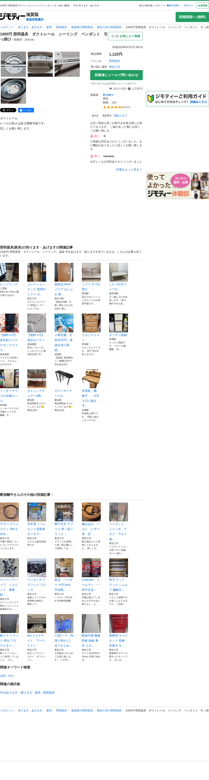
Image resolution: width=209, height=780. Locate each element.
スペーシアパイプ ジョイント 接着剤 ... (9, 577)
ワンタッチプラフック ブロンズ (36, 574)
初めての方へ (173, 5)
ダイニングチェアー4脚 (36, 383)
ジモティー (7, 27)
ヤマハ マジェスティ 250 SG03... (9, 519)
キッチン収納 (118, 325)
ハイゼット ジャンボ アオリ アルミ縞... (118, 522)
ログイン (188, 5)
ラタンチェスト (91, 328)
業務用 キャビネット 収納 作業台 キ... (118, 630)
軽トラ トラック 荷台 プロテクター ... (9, 630)
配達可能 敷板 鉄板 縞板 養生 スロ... (91, 630)
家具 (49, 27)
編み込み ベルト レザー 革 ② (91, 519)
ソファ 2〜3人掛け (91, 277)
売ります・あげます (30, 27)
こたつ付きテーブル (118, 277)
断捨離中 (108, 94)
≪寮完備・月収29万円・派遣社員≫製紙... (64, 333)
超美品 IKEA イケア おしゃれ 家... (64, 279)
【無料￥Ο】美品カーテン (36, 328)
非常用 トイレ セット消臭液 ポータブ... (36, 519)
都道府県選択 (35, 19)
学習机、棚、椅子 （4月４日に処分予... (91, 388)
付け (11, 675)
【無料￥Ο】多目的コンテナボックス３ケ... (9, 333)
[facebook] (26, 110)
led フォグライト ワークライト (36, 630)
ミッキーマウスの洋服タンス (9, 385)
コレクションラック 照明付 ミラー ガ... (36, 279)
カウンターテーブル (64, 383)
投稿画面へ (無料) (192, 17)
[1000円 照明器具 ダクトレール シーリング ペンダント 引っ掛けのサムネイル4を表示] (13, 91)
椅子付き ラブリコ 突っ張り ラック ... (64, 519)
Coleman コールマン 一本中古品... (91, 574)
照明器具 (61, 27)
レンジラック (9, 274)
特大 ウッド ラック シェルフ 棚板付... (118, 574)
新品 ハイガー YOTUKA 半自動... (64, 574)
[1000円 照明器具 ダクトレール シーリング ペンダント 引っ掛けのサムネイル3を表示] (67, 64)
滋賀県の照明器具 (82, 27)
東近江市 (114, 66)
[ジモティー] (12, 17)
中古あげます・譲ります (16, 692)
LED (3, 675)
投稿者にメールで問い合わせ (116, 75)
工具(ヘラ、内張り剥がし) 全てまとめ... (64, 630)
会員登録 (202, 5)
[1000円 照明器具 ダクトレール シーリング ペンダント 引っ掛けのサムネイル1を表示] (13, 64)
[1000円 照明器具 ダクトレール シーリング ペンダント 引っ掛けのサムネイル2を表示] (40, 64)
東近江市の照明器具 (109, 27)
